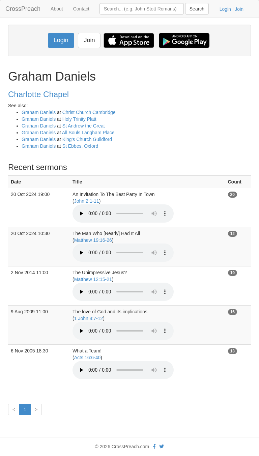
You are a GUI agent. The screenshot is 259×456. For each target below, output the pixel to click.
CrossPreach (22, 8)
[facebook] (154, 446)
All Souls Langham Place (88, 132)
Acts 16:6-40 (87, 357)
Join (239, 9)
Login (225, 9)
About (57, 8)
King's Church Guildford (87, 139)
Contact (81, 8)
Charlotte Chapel (38, 94)
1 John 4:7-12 (88, 318)
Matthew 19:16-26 (93, 240)
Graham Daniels (39, 112)
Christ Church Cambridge (89, 112)
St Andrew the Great (83, 126)
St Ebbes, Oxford (80, 146)
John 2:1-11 (86, 201)
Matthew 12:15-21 (93, 279)
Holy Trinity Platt (79, 119)
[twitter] (161, 446)
